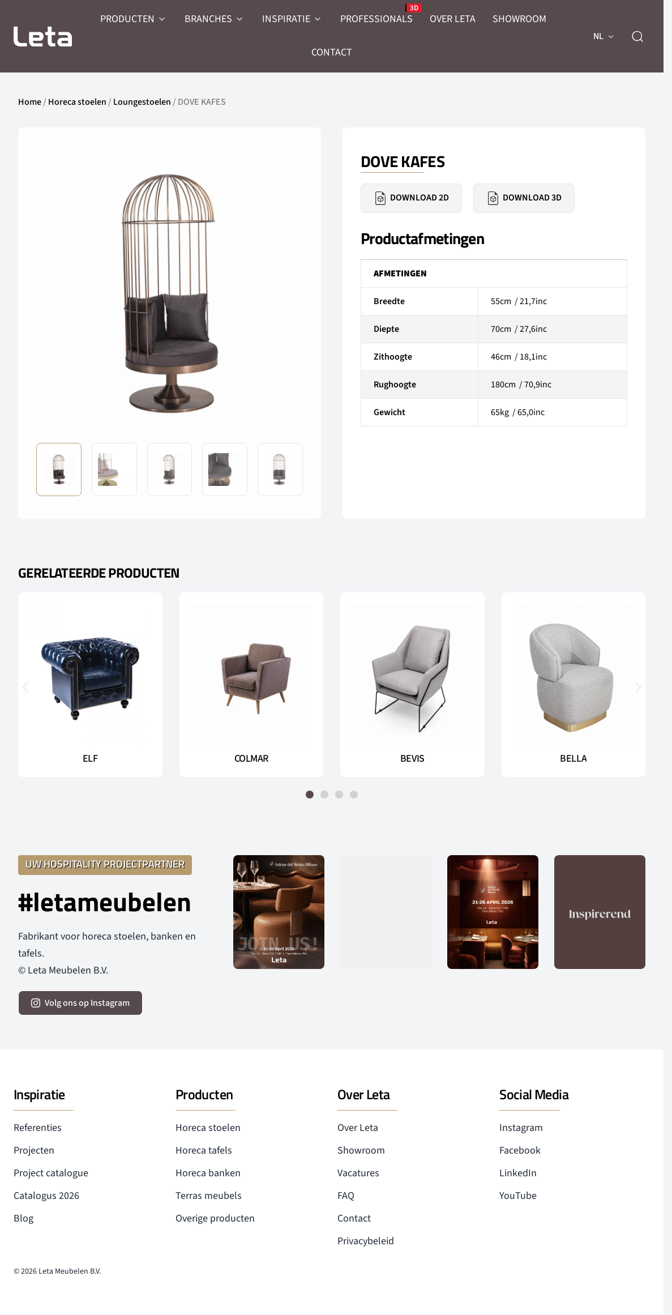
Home (29, 102)
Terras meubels (209, 1196)
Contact (354, 1218)
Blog (23, 1218)
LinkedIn (518, 1173)
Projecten (34, 1150)
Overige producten (215, 1218)
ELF (90, 759)
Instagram (521, 1128)
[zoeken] (637, 36)
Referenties (38, 1128)
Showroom (361, 1150)
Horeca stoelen (77, 102)
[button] (25, 687)
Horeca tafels (204, 1150)
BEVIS (412, 759)
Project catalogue (51, 1173)
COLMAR (251, 759)
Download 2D (411, 198)
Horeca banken (208, 1173)
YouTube (518, 1196)
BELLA (573, 759)
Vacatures (358, 1173)
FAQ (345, 1196)
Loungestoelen (142, 102)
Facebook (520, 1150)
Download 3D (524, 198)
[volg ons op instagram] (80, 1002)
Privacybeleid (365, 1241)
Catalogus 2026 (46, 1196)
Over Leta (357, 1128)
